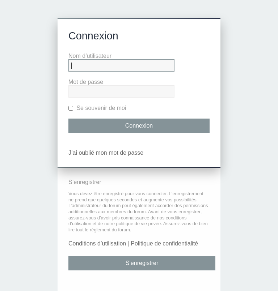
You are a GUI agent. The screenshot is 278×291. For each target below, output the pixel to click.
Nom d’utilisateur (89, 56)
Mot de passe (85, 82)
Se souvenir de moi (97, 108)
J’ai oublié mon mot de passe (105, 153)
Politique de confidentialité (164, 243)
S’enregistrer (142, 263)
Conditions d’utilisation (97, 243)
